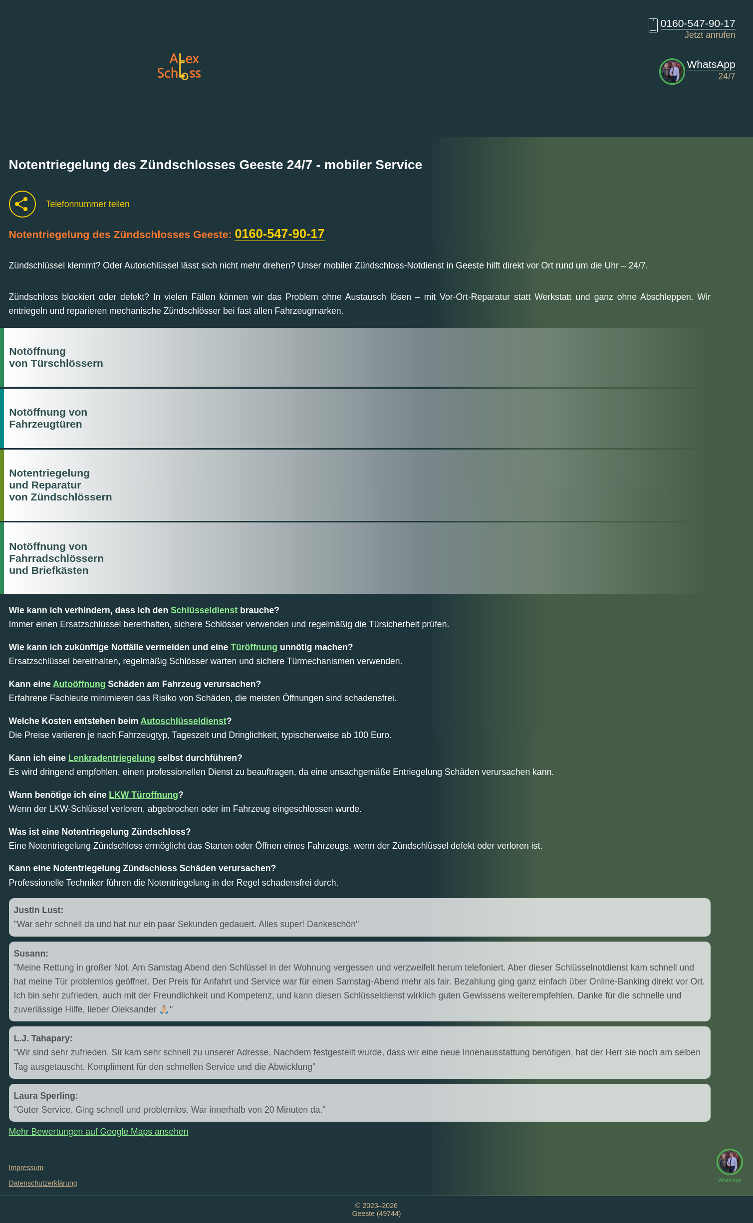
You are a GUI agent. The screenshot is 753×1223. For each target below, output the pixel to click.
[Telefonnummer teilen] (22, 204)
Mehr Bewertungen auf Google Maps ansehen (99, 1132)
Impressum (26, 1167)
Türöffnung (254, 647)
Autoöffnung (79, 684)
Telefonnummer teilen (88, 204)
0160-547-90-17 (698, 23)
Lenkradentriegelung (111, 758)
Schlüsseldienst (204, 610)
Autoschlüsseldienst (184, 721)
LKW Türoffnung (143, 795)
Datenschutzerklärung (43, 1183)
